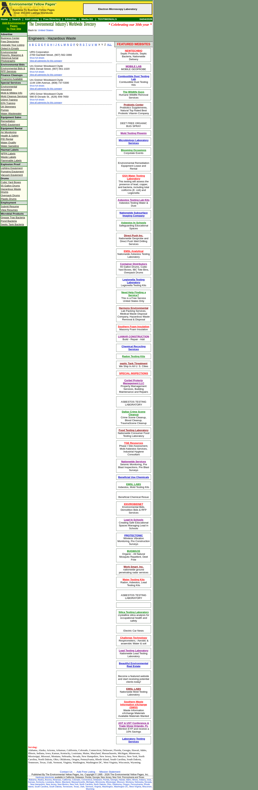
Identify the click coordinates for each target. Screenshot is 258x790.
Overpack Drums (10, 195)
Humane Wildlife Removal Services (133, 94)
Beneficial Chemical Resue (133, 497)
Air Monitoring (8, 132)
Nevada (148, 782)
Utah (82, 786)
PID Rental (7, 139)
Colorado (76, 780)
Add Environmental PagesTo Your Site (13, 26)
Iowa (149, 780)
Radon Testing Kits (133, 356)
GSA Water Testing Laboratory (133, 177)
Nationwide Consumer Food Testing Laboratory (133, 433)
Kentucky (40, 782)
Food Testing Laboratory (133, 430)
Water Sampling (10, 146)
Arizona (48, 780)
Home (4, 19)
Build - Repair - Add (133, 338)
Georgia (114, 780)
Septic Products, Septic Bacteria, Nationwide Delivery (133, 55)
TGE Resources (133, 443)
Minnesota (100, 782)
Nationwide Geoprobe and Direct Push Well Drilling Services (133, 240)
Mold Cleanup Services (14, 96)
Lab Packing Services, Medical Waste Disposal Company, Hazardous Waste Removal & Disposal (134, 314)
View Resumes (9, 209)
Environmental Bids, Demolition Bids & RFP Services (134, 508)
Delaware (97, 780)
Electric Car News (133, 630)
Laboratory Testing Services (133, 740)
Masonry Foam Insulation (133, 328)
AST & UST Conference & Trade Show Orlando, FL (133, 724)
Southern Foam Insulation (133, 326)
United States (45, 30)
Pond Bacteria (9, 221)
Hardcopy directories (45, 777)
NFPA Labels (8, 153)
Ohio (109, 784)
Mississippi (111, 782)
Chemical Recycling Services (134, 348)
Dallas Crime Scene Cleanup (133, 413)
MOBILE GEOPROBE (133, 68)
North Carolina (86, 784)
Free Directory (51, 19)
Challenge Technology (133, 637)
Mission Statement (109, 771)
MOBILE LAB (134, 66)
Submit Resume (10, 206)
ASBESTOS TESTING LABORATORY (133, 403)
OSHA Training (9, 99)
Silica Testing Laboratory (133, 612)
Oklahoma (117, 784)
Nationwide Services (133, 461)
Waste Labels (8, 157)
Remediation (8, 121)
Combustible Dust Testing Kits (133, 80)
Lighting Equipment (12, 168)
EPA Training (8, 103)
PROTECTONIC (133, 535)
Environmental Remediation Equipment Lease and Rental (133, 166)
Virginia (97, 786)
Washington (107, 786)
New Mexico (63, 784)
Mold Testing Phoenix (134, 133)
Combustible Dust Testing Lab (133, 78)
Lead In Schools (133, 519)
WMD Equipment (10, 124)
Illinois (135, 780)
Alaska (41, 780)
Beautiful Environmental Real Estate (133, 665)
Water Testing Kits (134, 579)
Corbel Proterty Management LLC (133, 382)
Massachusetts (78, 782)
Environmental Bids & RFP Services (13, 70)
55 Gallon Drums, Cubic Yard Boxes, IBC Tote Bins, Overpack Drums (133, 268)
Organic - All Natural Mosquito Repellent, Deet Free (133, 555)
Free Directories (10, 41)
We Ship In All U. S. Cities (133, 365)
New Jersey (51, 784)
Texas (76, 786)
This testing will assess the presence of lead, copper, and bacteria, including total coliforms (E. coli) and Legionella (133, 184)
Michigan (90, 782)
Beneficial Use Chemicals (133, 477)
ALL (109, 44)
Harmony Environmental (133, 308)
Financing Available (12, 79)
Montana (129, 782)
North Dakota (100, 784)
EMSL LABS (133, 484)
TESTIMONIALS (107, 19)
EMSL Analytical (134, 251)
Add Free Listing (86, 771)
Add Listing (32, 19)
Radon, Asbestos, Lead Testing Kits (133, 582)
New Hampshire (37, 784)
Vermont (89, 786)
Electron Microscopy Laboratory (117, 9)
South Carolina (41, 786)
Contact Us (66, 771)
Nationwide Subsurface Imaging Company (133, 214)
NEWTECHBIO (133, 50)
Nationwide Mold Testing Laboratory (133, 691)
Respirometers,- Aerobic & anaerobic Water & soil (133, 640)
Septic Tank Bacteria (12, 224)
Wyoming (90, 789)
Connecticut (86, 780)
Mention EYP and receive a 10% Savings (133, 727)
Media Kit (87, 19)
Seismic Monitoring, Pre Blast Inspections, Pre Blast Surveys (133, 466)
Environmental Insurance (9, 88)
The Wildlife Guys (133, 91)
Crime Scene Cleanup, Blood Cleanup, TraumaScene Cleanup (134, 417)
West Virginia (135, 786)
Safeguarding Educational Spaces (133, 225)
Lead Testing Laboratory (133, 650)
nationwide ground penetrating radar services (133, 569)
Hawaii (122, 780)
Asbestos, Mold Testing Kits (133, 486)
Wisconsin (147, 786)
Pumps (5, 110)
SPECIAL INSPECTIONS (133, 373)
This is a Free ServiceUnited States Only (133, 296)
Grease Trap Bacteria (13, 217)
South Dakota (55, 786)
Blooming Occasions (133, 150)
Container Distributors (133, 264)
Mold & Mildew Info (11, 92)
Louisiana (49, 782)
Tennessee (68, 786)
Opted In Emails (10, 48)
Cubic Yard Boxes (11, 182)
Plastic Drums (8, 198)
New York (74, 784)
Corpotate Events (133, 151)
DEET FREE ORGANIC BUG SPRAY (133, 125)
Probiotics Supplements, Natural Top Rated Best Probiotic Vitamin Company (133, 109)
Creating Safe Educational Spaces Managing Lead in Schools (133, 524)
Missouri (121, 782)
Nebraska (139, 782)
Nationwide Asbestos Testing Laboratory (133, 254)
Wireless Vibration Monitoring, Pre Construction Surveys (134, 539)
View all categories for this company (46, 61)
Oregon (126, 784)
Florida (106, 780)
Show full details (37, 58)
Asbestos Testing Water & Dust (133, 203)
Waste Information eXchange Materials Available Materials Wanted (133, 708)
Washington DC (121, 786)
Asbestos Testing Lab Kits (133, 200)
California (66, 780)
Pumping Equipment (12, 171)
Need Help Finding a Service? (133, 294)
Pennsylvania (137, 784)
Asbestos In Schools (133, 222)
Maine (58, 782)
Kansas (31, 782)
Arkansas (57, 780)
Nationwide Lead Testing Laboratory (133, 653)
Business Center (10, 38)
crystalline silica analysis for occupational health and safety (133, 616)
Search (16, 19)
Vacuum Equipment (12, 175)
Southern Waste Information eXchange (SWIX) (133, 704)
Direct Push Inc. (133, 235)
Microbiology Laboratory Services (133, 142)
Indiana (142, 780)
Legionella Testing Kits (133, 282)
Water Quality (8, 142)
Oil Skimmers (8, 106)
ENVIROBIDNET (133, 504)
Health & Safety (10, 135)
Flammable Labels (11, 160)
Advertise (70, 19)
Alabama (32, 780)
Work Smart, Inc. (134, 566)
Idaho (128, 780)
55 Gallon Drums (10, 185)
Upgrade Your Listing (12, 45)
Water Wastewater (11, 113)
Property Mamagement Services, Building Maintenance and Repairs (133, 386)
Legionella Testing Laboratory (134, 281)
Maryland (66, 782)
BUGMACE (133, 551)
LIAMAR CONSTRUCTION (133, 336)
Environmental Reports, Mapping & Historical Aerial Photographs (12, 56)
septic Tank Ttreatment (134, 363)
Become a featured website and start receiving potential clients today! (133, 679)
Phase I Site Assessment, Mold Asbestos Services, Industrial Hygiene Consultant (133, 449)
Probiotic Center (134, 104)
